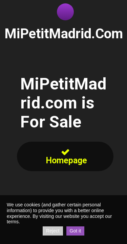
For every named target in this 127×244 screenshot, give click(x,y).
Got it (75, 230)
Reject (53, 230)
